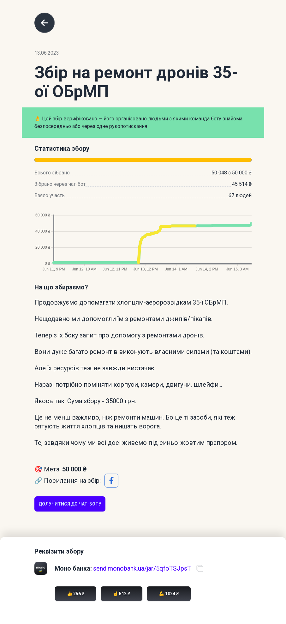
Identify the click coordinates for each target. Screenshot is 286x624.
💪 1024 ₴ (169, 593)
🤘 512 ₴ (121, 593)
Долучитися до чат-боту (70, 503)
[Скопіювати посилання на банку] (200, 568)
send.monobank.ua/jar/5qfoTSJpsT (142, 568)
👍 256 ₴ (75, 593)
